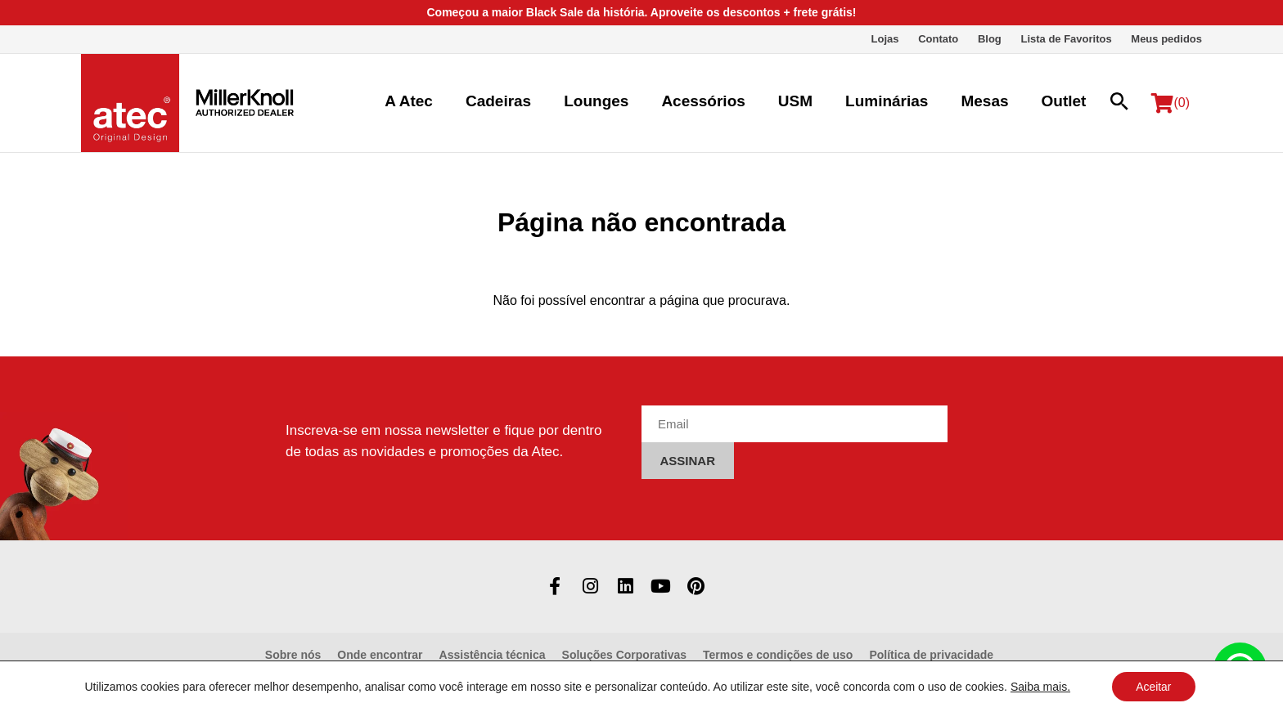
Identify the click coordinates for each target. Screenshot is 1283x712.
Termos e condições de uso (778, 654)
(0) (1170, 103)
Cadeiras (498, 101)
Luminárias (886, 101)
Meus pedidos (1166, 39)
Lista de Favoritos (1065, 39)
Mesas (984, 101)
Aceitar (1154, 686)
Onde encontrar (379, 654)
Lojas (885, 39)
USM (795, 101)
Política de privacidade (931, 654)
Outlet (1064, 101)
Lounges (596, 101)
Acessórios (703, 101)
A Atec (409, 101)
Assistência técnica (492, 654)
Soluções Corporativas (624, 654)
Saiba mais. (1039, 686)
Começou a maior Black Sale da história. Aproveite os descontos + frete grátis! (641, 12)
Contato (938, 39)
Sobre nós (293, 654)
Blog (990, 39)
